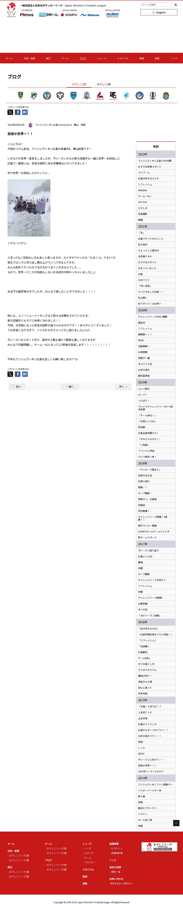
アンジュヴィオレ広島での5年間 (155, 160)
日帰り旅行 (144, 481)
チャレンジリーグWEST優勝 (152, 316)
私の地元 (142, 244)
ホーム (9, 58)
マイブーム (144, 172)
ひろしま (142, 208)
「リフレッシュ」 (147, 640)
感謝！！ (142, 487)
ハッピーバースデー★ (149, 790)
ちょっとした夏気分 (148, 250)
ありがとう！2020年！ (150, 303)
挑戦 (140, 825)
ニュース (101, 58)
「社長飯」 (144, 646)
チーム (64, 58)
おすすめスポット (147, 262)
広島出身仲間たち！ (148, 433)
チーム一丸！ (145, 196)
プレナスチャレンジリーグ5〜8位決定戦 (155, 408)
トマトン (142, 814)
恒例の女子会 (145, 475)
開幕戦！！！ (145, 334)
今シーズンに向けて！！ (151, 759)
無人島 (141, 796)
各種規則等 (117, 853)
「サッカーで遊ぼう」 (149, 469)
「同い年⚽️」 (145, 285)
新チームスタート (147, 537)
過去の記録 (115, 867)
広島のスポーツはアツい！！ (153, 730)
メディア (88, 853)
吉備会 (141, 505)
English (160, 12)
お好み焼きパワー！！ (149, 736)
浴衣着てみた (145, 256)
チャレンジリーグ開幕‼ (150, 597)
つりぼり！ (144, 400)
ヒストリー (117, 848)
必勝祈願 (142, 603)
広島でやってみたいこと (151, 238)
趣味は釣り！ (145, 675)
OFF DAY (142, 202)
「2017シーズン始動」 (150, 615)
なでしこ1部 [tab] (79, 84)
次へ (121, 386)
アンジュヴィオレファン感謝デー (155, 784)
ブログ (82, 58)
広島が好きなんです (148, 178)
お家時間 (142, 352)
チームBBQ (144, 658)
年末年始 (142, 693)
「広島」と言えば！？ (149, 706)
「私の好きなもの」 (148, 628)
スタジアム (122, 58)
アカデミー (90, 862)
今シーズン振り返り (148, 550)
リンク (173, 58)
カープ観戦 (144, 574)
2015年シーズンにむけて (151, 771)
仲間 (140, 568)
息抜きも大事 (145, 681)
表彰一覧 (115, 871)
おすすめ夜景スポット (149, 166)
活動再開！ (144, 346)
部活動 (141, 427)
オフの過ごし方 (146, 664)
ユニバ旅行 (144, 388)
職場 (140, 562)
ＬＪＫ (141, 747)
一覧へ (70, 386)
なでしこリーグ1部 (19, 855)
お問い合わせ (116, 878)
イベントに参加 (146, 450)
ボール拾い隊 (145, 820)
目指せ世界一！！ (147, 765)
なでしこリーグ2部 (19, 860)
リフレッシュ (145, 184)
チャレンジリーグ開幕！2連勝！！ (152, 518)
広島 (140, 274)
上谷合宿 (142, 718)
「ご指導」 (144, 444)
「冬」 (141, 232)
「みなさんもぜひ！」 (149, 439)
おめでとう (144, 280)
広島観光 (142, 652)
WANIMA (142, 190)
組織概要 (114, 843)
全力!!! (141, 753)
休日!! (141, 340)
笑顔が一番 (144, 358)
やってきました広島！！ (151, 291)
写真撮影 (142, 214)
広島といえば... (146, 556)
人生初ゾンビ (145, 712)
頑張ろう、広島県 (147, 499)
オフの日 (142, 609)
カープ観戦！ (145, 493)
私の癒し (142, 297)
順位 (48, 58)
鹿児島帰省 (144, 375)
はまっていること (147, 268)
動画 (141, 58)
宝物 (140, 741)
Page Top (176, 823)
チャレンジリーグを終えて (152, 580)
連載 (157, 58)
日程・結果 (29, 58)
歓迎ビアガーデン (147, 808)
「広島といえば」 (147, 421)
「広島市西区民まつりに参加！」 (155, 634)
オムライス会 (145, 364)
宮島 (140, 802)
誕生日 (141, 322)
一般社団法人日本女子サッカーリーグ (63, 5)
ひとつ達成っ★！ (147, 456)
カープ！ (142, 394)
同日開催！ (144, 511)
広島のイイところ (147, 724)
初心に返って (145, 687)
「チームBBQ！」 (147, 415)
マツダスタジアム (147, 669)
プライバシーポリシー (121, 883)
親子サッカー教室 (147, 525)
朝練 (140, 219)
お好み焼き (144, 369)
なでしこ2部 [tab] (104, 84)
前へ (18, 386)
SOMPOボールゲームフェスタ (153, 531)
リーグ (87, 848)
